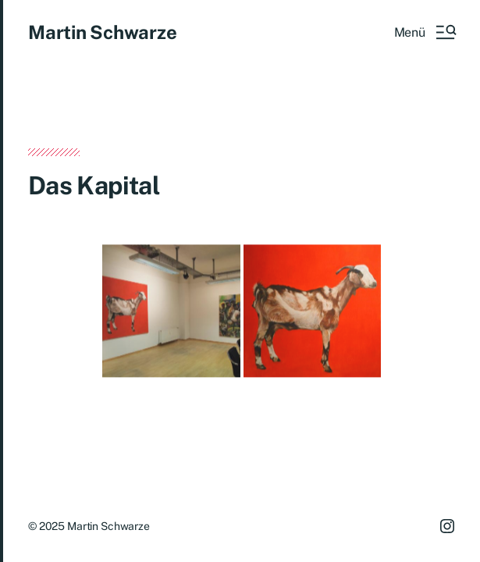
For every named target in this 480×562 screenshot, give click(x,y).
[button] (424, 32)
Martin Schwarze (102, 32)
